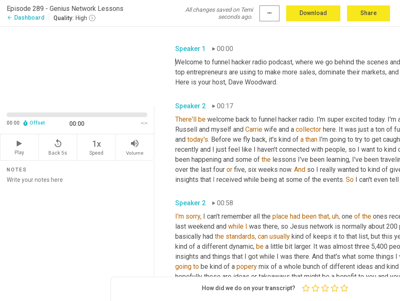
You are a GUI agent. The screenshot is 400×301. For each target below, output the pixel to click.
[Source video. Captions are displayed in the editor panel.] (77, 65)
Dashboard (26, 17)
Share (368, 13)
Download (313, 13)
